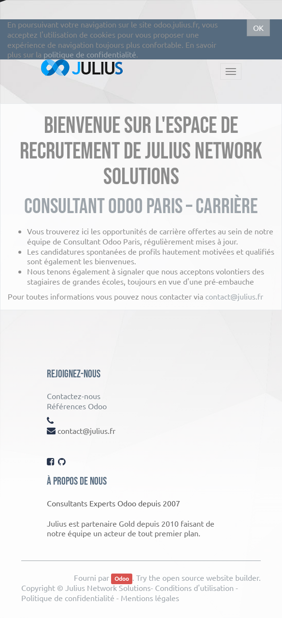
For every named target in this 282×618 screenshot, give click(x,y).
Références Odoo (77, 406)
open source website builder (210, 577)
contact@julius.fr (234, 296)
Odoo (121, 578)
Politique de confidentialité (67, 598)
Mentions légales (150, 598)
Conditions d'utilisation (194, 587)
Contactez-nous (73, 396)
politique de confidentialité (89, 54)
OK (258, 27)
